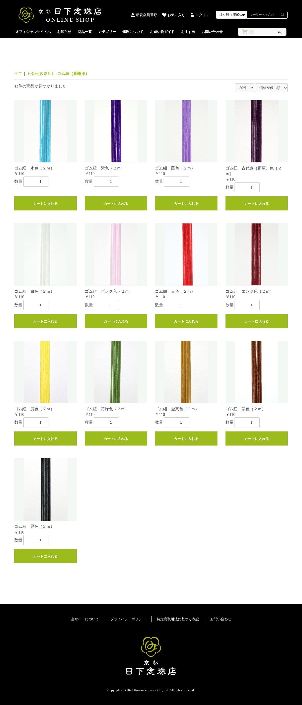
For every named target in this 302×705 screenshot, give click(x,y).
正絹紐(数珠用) (39, 73)
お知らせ (64, 32)
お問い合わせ (212, 32)
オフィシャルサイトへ (33, 32)
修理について (132, 32)
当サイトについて (85, 619)
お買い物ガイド (162, 32)
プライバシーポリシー (127, 619)
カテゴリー (107, 32)
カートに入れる (45, 204)
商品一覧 (85, 32)
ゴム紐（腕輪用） (73, 73)
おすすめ (188, 32)
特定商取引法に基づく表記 (178, 619)
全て (18, 73)
